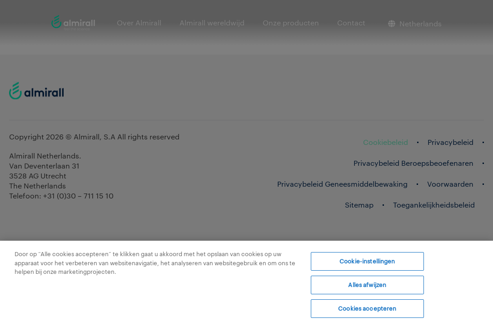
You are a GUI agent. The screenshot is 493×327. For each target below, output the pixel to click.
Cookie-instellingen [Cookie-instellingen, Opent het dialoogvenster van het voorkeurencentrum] (367, 261)
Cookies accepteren (367, 308)
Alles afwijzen (367, 284)
